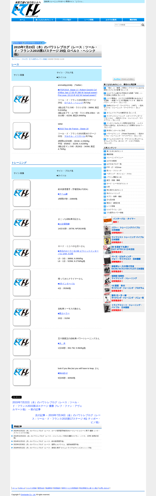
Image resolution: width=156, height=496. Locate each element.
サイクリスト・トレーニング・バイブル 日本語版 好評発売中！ (124, 237)
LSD (108, 184)
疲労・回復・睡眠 (113, 177)
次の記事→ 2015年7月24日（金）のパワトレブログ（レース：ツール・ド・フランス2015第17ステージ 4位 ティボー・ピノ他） (66, 416)
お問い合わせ (104, 485)
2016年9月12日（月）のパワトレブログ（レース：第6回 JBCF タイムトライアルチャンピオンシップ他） (53, 445)
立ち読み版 (111, 197)
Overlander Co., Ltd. (28, 492)
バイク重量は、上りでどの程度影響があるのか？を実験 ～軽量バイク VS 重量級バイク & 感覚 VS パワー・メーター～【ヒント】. (123, 98)
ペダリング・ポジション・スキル (119, 171)
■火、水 (61, 340)
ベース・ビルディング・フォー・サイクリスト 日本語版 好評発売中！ (124, 256)
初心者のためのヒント (115, 187)
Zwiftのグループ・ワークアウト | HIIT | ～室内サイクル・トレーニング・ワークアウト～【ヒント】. (123, 105)
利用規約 (57, 485)
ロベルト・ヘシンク (73, 100)
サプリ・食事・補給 (114, 194)
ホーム (22, 20)
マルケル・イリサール (74, 133)
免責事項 (49, 485)
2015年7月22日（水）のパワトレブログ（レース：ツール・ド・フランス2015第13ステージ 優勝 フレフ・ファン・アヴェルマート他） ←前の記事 (47, 403)
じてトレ (27, 9)
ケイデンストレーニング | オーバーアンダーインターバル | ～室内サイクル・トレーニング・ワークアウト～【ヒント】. (123, 115)
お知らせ (22, 485)
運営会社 (41, 485)
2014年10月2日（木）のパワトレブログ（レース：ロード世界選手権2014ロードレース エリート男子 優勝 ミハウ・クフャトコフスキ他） (57, 429)
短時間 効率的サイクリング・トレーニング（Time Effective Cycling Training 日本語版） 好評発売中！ (124, 276)
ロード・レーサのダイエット (117, 181)
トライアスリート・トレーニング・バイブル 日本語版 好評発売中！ (124, 305)
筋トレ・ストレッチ (114, 168)
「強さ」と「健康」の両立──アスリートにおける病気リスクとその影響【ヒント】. (124, 86)
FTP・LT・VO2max (114, 165)
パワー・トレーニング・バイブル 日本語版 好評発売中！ (124, 227)
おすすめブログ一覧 (114, 161)
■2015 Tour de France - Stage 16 (73, 126)
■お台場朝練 (64, 221)
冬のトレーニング (113, 190)
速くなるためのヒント (44, 20)
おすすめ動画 (111, 20)
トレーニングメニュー (115, 155)
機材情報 (133, 20)
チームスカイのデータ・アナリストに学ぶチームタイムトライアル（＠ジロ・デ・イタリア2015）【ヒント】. (123, 138)
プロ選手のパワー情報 (115, 210)
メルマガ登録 (31, 485)
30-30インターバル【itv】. (116, 128)
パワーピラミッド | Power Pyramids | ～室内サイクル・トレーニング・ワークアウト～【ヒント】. (124, 132)
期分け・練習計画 (113, 200)
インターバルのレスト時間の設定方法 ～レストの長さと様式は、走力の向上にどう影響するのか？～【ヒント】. (124, 122)
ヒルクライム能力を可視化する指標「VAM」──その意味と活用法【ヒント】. (123, 91)
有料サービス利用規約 (70, 485)
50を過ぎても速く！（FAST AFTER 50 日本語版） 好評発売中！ (124, 247)
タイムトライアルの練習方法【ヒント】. (122, 110)
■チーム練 (63, 191)
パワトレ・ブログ (32, 40)
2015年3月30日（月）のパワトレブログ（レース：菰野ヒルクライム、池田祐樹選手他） (47, 442)
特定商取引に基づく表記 (89, 485)
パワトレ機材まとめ (114, 174)
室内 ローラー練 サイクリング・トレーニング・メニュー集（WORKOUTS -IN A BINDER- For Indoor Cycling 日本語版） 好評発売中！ (124, 295)
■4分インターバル (66, 281)
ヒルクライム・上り (114, 207)
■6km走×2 (63, 370)
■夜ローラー (64, 310)
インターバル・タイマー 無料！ (124, 218)
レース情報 (88, 20)
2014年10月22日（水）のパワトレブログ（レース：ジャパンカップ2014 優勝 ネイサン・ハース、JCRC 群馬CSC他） (56, 434)
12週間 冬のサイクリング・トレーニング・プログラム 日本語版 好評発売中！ (124, 286)
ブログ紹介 (66, 20)
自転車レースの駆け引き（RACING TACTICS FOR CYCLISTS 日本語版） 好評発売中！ (124, 266)
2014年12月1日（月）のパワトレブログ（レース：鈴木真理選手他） (39, 438)
